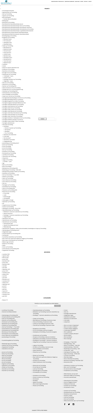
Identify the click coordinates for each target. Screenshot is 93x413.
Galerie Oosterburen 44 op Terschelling (11, 87)
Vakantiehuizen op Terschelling (57, 1)
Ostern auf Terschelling (7, 178)
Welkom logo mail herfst (8, 242)
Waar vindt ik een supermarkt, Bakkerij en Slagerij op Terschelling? (17, 238)
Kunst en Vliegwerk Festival (70, 382)
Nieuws (81, 1)
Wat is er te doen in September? (71, 325)
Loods (5, 195)
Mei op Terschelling (6, 166)
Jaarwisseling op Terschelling (8, 337)
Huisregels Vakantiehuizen (70, 313)
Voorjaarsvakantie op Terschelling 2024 (11, 233)
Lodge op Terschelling (7, 160)
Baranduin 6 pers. (8, 39)
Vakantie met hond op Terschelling (10, 345)
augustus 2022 (5, 256)
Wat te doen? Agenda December (40, 384)
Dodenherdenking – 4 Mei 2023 (71, 347)
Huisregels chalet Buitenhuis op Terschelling (12, 106)
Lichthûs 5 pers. (7, 54)
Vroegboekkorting (8, 141)
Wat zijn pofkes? (67, 335)
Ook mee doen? (7, 138)
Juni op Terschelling (6, 148)
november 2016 (6, 294)
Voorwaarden (5, 235)
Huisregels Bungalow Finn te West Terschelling (13, 101)
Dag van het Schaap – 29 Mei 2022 (72, 353)
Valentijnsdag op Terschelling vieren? (10, 230)
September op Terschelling (8, 201)
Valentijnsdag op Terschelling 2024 (10, 315)
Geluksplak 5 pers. (8, 42)
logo (3, 163)
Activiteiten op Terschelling (39, 375)
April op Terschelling (7, 14)
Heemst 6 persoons (8, 213)
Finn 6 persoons (7, 40)
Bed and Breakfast (6, 17)
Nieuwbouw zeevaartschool (70, 394)
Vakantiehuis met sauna (7, 218)
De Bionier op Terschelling (8, 69)
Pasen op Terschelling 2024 (8, 188)
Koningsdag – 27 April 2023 (70, 342)
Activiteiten (6, 126)
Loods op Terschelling (38, 369)
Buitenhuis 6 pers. (8, 49)
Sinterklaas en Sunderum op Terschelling (73, 365)
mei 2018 (4, 276)
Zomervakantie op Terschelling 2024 (10, 328)
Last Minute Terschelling (8, 154)
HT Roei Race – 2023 (68, 350)
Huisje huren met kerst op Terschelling (11, 96)
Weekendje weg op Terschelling (9, 343)
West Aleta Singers (68, 357)
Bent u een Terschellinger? (70, 367)
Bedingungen (5, 20)
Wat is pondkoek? (68, 337)
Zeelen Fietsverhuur (37, 350)
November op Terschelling (8, 173)
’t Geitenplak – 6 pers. (8, 76)
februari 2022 (5, 257)
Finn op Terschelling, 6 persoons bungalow (43, 330)
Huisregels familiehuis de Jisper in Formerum (12, 119)
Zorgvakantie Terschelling (8, 250)
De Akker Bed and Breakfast (10, 19)
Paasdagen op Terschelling (8, 185)
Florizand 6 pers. (7, 51)
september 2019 (6, 269)
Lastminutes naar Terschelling (9, 156)
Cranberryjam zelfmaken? (70, 330)
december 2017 (6, 279)
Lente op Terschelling (69, 397)
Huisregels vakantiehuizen (8, 123)
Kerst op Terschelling (7, 149)
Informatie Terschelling (7, 124)
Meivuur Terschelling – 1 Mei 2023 (72, 345)
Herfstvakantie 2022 (8, 223)
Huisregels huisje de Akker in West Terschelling (13, 121)
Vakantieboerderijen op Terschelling (10, 210)
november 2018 (6, 272)
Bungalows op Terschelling (8, 37)
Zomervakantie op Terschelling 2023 (10, 248)
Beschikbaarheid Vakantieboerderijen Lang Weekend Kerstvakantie (17, 30)
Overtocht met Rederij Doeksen (9, 312)
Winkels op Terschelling (7, 243)
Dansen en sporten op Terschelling (13, 128)
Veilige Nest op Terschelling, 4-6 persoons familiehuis (45, 342)
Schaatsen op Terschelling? (70, 385)
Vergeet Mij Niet (7, 216)
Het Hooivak (7, 129)
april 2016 (4, 296)
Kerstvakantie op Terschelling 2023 (10, 333)
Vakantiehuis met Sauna (7, 348)
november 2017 (6, 281)
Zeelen (3, 245)
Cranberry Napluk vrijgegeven (71, 328)
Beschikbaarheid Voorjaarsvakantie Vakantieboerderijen (15, 32)
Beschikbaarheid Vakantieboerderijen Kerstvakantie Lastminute (17, 27)
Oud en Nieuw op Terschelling (9, 180)
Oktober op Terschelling (7, 176)
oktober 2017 (5, 282)
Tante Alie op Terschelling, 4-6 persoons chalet (43, 325)
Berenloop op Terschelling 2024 (9, 332)
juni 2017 (4, 286)
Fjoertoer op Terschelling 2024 (9, 86)
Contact (90, 1)
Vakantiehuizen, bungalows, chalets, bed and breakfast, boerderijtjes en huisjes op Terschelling (24, 228)
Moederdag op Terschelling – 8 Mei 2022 (11, 170)
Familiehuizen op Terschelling (9, 74)
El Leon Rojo (6, 193)
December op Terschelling (8, 71)
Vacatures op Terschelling (70, 390)
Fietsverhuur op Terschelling (8, 84)
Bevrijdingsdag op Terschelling (9, 35)
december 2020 (6, 264)
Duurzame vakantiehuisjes (70, 377)
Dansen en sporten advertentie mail (10, 67)
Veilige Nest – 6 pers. (8, 81)
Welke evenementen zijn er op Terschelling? (74, 400)
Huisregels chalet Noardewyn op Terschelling (12, 114)
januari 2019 (5, 271)
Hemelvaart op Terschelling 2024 (9, 91)
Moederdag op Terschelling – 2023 (72, 348)
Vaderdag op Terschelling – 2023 (71, 352)
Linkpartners (5, 158)
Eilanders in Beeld (68, 395)
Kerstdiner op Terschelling (8, 151)
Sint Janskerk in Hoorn (69, 387)
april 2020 (4, 267)
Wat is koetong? (67, 338)
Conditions (4, 64)
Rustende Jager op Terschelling (40, 370)
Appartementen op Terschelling (9, 12)
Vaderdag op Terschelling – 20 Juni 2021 (11, 208)
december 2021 (6, 261)
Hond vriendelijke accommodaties (10, 94)
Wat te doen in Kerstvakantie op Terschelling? (12, 240)
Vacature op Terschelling (8, 206)
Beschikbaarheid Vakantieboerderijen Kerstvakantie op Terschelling (17, 29)
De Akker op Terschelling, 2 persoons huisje (43, 347)
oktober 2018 (5, 274)
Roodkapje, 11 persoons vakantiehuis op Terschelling (16, 215)
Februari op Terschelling (7, 82)
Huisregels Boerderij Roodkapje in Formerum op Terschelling (16, 98)
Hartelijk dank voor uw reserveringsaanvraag (12, 89)
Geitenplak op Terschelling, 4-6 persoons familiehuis (45, 338)
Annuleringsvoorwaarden (8, 10)
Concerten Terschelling (69, 355)
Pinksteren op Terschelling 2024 (9, 190)
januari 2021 (5, 262)
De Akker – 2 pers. (8, 161)
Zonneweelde (7, 198)
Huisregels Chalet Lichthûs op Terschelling (12, 109)
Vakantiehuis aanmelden (69, 1)
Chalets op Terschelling (7, 46)
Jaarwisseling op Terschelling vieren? (10, 143)
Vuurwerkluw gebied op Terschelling (10, 340)
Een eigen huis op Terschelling (9, 72)
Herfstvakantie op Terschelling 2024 (10, 92)
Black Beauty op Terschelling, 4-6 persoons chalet (44, 320)
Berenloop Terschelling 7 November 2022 (73, 360)
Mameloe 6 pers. (7, 56)
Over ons (85, 1)
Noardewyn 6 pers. (8, 57)
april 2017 (4, 289)
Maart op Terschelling (7, 165)
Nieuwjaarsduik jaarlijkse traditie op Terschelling (13, 171)
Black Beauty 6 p (7, 47)
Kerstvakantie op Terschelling (9, 153)
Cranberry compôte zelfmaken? (71, 333)
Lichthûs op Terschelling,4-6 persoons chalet (43, 323)
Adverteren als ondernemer (10, 134)
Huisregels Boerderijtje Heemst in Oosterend (12, 99)
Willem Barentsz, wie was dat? (71, 374)
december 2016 (6, 292)
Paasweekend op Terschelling (9, 186)
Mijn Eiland (77, 1)
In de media (6, 136)
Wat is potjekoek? (68, 332)
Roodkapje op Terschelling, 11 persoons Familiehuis (45, 340)
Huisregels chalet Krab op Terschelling (11, 108)
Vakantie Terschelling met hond (11, 225)
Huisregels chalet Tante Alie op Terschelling (12, 116)
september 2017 (6, 284)
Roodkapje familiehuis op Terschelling (12, 79)
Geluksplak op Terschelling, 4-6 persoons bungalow (45, 332)
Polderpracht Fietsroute (69, 384)
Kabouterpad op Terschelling (70, 380)
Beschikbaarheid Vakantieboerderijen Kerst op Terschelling (16, 25)
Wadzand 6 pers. (7, 62)
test (3, 203)
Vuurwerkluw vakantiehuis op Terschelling (12, 237)
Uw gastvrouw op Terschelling (9, 205)
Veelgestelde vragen (7, 232)
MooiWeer (7, 131)
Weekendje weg (7, 227)
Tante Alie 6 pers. (8, 61)
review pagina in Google (7, 200)
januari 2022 (5, 259)
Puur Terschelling (9, 133)
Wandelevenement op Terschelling (72, 392)
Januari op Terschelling (7, 144)
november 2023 (6, 254)
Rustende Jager (7, 196)
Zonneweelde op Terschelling (39, 372)
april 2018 (4, 277)
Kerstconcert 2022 (68, 362)
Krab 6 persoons (7, 52)
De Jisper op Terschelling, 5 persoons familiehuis (44, 337)
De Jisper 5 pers (7, 77)
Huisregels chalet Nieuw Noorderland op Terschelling (14, 113)
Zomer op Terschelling (7, 247)
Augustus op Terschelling (8, 15)
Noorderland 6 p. (7, 59)
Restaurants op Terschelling (8, 191)
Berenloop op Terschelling (8, 22)
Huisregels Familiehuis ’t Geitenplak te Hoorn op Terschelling (16, 118)
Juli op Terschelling (6, 146)
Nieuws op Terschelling (38, 385)
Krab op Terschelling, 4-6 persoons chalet (42, 322)
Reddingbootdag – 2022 (69, 343)
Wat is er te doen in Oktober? (70, 327)
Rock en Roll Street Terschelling (71, 358)
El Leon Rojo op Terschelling (39, 367)
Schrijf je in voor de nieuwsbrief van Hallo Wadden (46, 303)
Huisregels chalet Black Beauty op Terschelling (13, 104)
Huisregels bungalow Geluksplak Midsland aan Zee (14, 102)
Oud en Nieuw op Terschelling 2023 (10, 335)
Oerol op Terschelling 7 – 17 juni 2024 (10, 327)
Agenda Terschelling (37, 382)
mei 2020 (4, 266)
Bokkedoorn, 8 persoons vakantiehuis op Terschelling (16, 211)
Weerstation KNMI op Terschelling (72, 375)
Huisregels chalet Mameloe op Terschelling (12, 111)
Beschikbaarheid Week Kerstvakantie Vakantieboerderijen (15, 34)
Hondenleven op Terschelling (70, 370)
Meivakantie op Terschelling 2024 (10, 168)
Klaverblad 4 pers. (8, 44)
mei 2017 (4, 287)
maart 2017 (5, 291)
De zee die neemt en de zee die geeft (72, 369)
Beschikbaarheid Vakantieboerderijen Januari (12, 24)
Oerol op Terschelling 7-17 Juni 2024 (10, 175)
